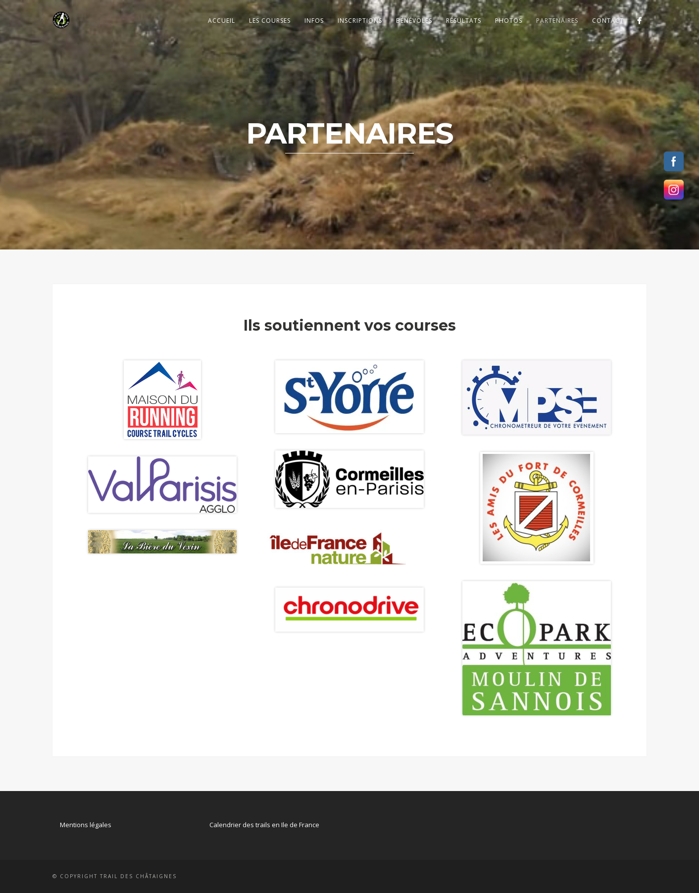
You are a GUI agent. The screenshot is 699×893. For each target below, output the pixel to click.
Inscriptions (360, 20)
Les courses (270, 20)
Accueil (221, 20)
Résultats (463, 20)
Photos (508, 20)
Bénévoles (414, 20)
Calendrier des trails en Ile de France (264, 824)
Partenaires (557, 20)
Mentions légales (85, 824)
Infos (314, 20)
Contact (608, 20)
